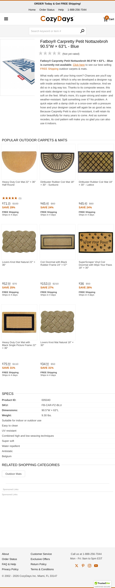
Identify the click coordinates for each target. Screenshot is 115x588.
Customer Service (41, 553)
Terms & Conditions (42, 569)
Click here (79, 64)
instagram (89, 566)
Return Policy (38, 564)
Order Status (46, 9)
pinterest (83, 566)
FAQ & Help (9, 564)
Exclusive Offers (40, 559)
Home (32, 9)
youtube (96, 566)
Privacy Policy (10, 569)
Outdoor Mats (14, 473)
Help (61, 9)
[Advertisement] (57, 520)
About (5, 553)
